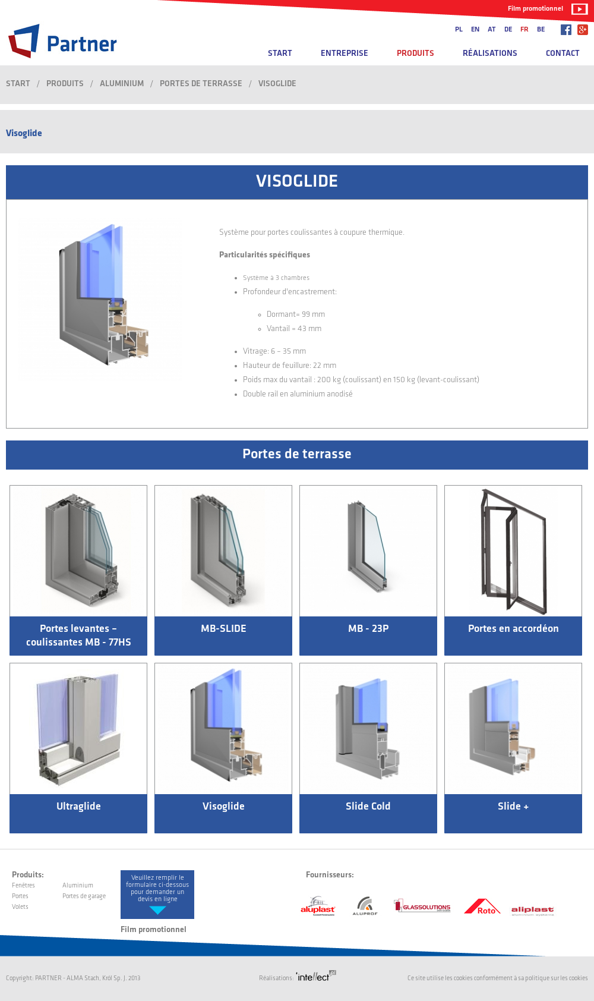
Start (280, 53)
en (475, 29)
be (541, 29)
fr (524, 29)
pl (459, 29)
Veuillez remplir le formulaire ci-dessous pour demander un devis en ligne (157, 888)
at (492, 29)
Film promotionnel (535, 8)
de (508, 29)
